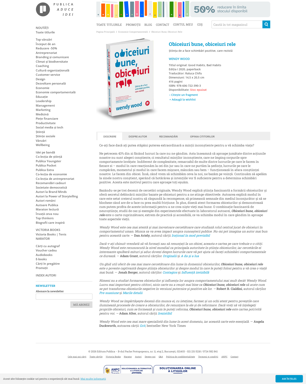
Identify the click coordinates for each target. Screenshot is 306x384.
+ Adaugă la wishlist (182, 99)
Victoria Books (113, 356)
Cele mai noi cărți (77, 356)
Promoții (133, 25)
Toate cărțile (96, 356)
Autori (138, 356)
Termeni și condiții (208, 356)
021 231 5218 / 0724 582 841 (202, 351)
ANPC (224, 356)
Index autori (46, 275)
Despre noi (150, 356)
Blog (148, 25)
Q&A (161, 356)
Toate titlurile (109, 25)
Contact (162, 25)
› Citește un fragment (183, 95)
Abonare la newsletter (50, 291)
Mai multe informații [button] (93, 378)
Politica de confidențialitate (180, 356)
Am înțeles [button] (289, 378)
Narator (128, 356)
